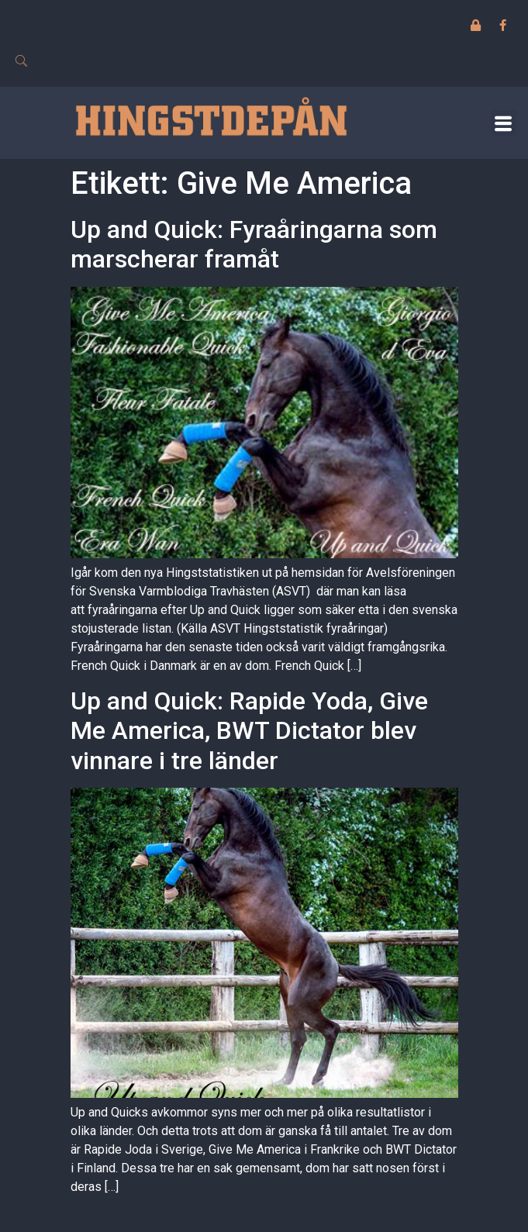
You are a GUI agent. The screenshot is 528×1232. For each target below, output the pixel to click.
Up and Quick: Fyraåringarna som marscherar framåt (254, 244)
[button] (503, 123)
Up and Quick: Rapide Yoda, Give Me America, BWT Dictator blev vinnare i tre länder (249, 730)
